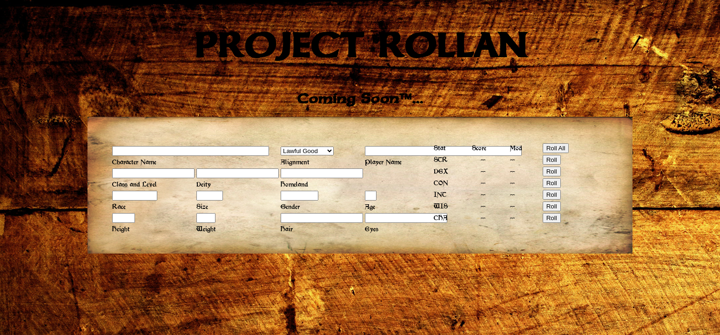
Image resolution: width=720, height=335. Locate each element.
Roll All (555, 148)
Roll (551, 159)
